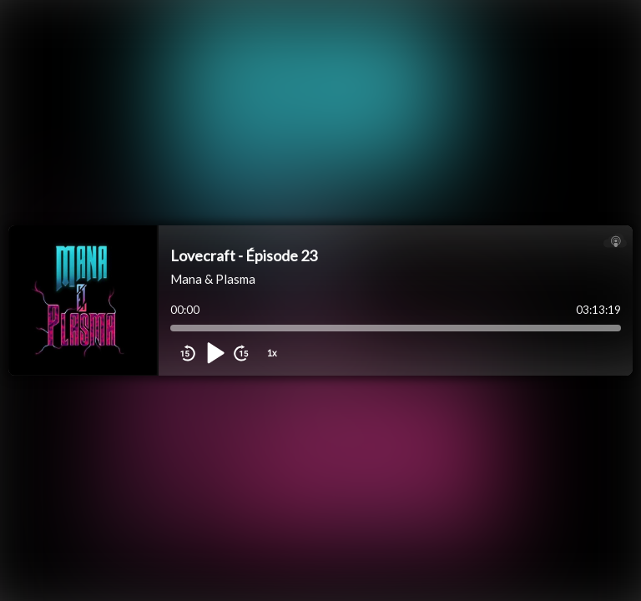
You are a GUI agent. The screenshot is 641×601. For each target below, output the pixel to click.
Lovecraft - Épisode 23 (243, 255)
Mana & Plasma (212, 278)
